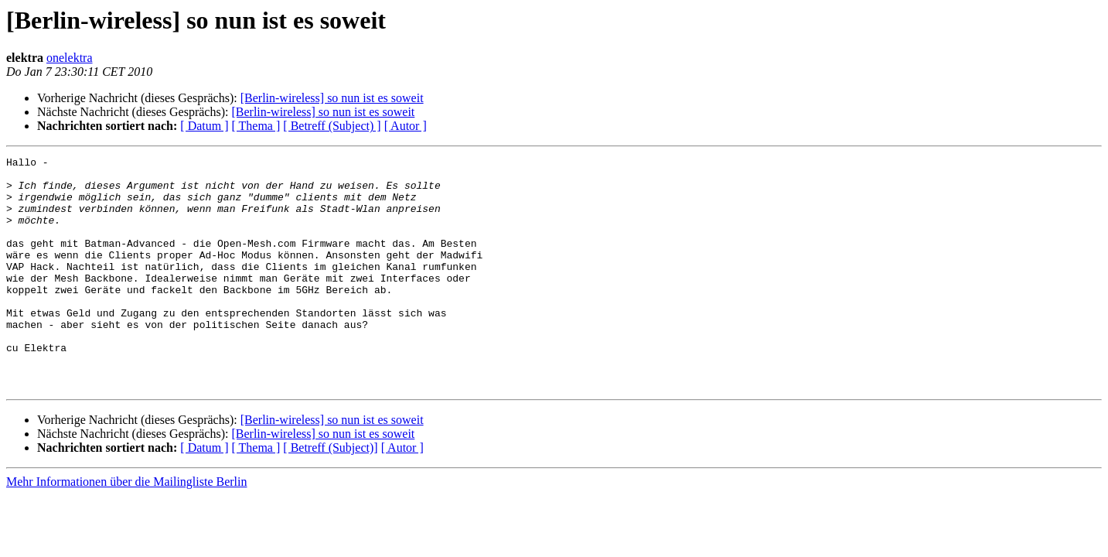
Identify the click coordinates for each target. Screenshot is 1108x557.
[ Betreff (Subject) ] (331, 125)
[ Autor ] (405, 125)
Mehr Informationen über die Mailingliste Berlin (126, 528)
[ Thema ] (256, 125)
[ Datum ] (204, 125)
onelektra (69, 57)
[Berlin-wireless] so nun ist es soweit (332, 97)
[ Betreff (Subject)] (330, 494)
